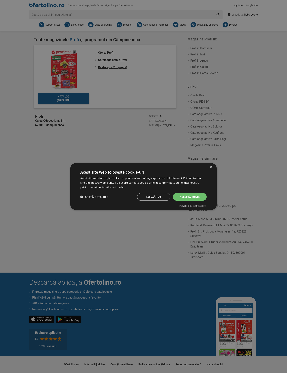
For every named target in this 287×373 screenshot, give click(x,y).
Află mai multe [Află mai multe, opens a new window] (115, 187)
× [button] (210, 167)
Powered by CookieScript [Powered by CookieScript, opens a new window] (192, 206)
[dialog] (143, 186)
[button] (94, 197)
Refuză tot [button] (152, 196)
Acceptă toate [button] (189, 196)
